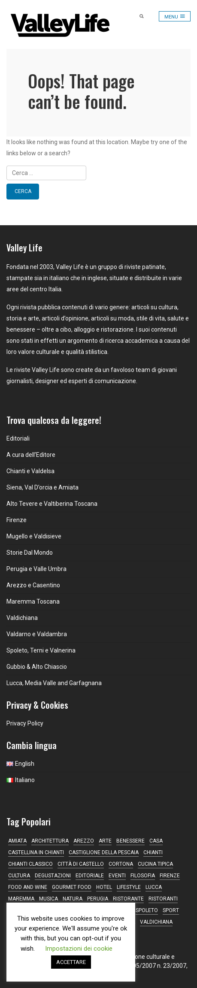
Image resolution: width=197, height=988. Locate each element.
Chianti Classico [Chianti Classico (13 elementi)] (30, 864)
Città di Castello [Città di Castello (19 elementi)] (81, 864)
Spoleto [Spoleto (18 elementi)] (147, 910)
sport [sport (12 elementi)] (171, 910)
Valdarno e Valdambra (36, 634)
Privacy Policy (24, 723)
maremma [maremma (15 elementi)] (21, 899)
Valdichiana (22, 617)
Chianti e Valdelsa (30, 471)
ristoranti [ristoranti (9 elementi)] (163, 899)
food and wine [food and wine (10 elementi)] (27, 887)
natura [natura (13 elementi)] (72, 899)
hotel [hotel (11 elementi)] (104, 887)
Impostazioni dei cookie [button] (78, 948)
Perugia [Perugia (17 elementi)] (97, 899)
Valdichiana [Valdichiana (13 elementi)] (156, 922)
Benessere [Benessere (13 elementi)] (130, 841)
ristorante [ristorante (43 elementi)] (128, 899)
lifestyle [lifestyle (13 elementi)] (129, 887)
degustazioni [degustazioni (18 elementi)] (53, 876)
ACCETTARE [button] (71, 962)
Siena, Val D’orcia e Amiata (42, 487)
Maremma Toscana (33, 601)
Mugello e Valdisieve (33, 536)
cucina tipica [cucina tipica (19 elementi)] (155, 864)
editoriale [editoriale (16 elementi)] (90, 876)
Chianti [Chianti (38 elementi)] (153, 852)
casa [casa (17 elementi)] (156, 841)
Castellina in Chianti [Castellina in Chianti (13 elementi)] (36, 852)
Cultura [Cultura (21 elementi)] (19, 876)
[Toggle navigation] (175, 16)
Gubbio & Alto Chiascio (36, 666)
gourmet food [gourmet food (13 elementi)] (71, 887)
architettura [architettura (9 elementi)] (50, 841)
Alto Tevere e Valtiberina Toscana (51, 503)
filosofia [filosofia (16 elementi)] (142, 876)
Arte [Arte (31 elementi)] (105, 841)
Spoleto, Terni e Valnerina (41, 650)
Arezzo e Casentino (33, 585)
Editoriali (18, 438)
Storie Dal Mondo (29, 552)
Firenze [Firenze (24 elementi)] (170, 876)
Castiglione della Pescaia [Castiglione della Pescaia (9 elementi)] (104, 852)
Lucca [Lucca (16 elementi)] (153, 887)
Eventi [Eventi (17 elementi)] (117, 876)
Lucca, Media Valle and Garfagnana (54, 683)
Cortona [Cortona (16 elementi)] (121, 864)
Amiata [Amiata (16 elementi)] (17, 841)
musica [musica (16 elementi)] (48, 899)
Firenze (16, 520)
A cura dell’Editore (30, 454)
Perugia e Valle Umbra (36, 568)
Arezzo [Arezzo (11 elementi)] (83, 841)
